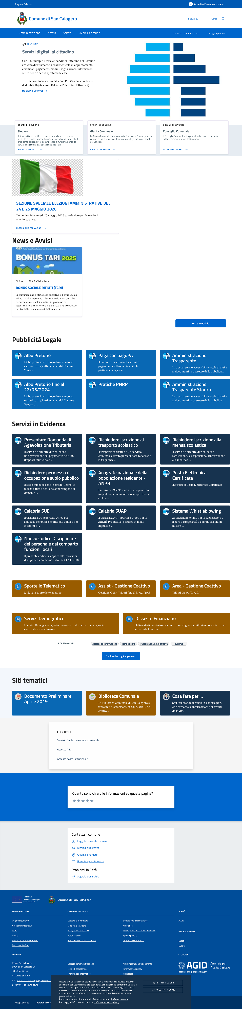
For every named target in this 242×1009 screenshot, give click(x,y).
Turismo (179, 643)
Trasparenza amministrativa (186, 33)
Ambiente (128, 926)
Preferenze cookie (119, 999)
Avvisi (181, 920)
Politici (15, 935)
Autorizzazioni (74, 935)
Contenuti (32, 44)
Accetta (163, 990)
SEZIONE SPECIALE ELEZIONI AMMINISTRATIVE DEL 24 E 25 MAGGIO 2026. (63, 206)
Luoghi (181, 941)
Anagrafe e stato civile (78, 930)
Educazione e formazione (135, 920)
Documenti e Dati (20, 945)
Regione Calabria (23, 4)
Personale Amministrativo (25, 940)
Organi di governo (20, 920)
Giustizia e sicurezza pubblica (82, 940)
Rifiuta (163, 983)
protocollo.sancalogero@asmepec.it (34, 980)
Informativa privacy (132, 969)
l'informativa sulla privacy (106, 1002)
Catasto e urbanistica (78, 920)
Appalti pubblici (130, 935)
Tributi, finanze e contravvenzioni (139, 930)
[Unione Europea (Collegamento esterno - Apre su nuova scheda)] (27, 900)
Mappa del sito (22, 1002)
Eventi (181, 946)
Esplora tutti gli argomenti (121, 656)
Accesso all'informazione (104, 643)
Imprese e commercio (133, 940)
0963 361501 (23, 971)
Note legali (128, 974)
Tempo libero (128, 643)
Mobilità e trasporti (77, 926)
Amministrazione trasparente (137, 964)
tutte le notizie (200, 323)
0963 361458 (23, 975)
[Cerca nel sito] (223, 18)
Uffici (14, 930)
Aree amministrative (22, 926)
